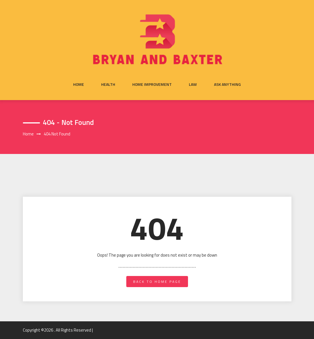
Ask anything (227, 84)
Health (108, 84)
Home (78, 84)
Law (193, 84)
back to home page (157, 281)
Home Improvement (152, 84)
